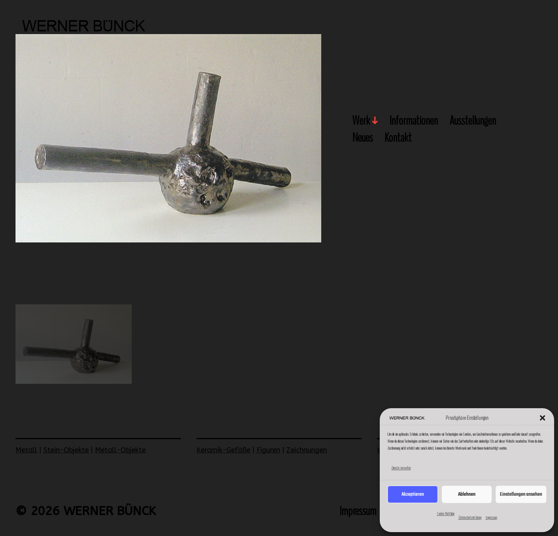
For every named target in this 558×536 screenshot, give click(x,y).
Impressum (491, 517)
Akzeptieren (412, 494)
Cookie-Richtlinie (446, 513)
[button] (542, 418)
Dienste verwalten (401, 468)
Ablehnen (466, 494)
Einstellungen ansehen (521, 494)
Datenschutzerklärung (470, 517)
